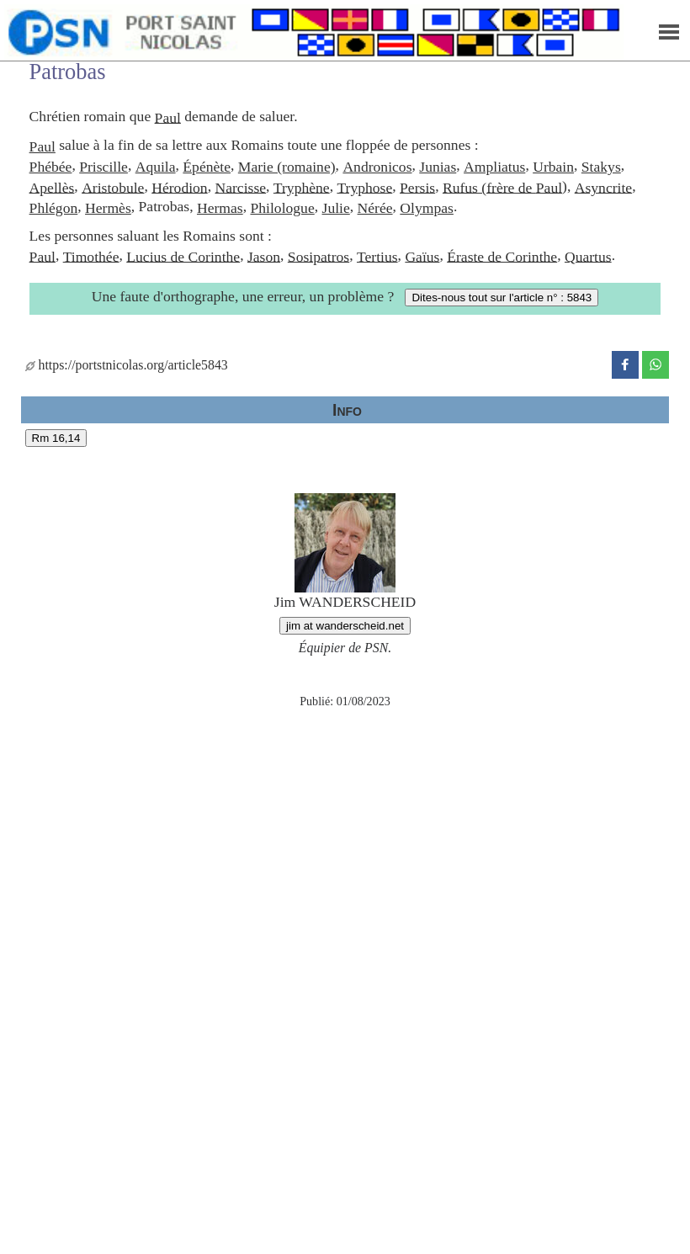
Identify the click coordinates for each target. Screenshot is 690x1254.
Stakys (601, 166)
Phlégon (53, 207)
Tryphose (364, 186)
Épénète (207, 166)
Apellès (52, 186)
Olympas (427, 207)
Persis (417, 186)
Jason (263, 255)
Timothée (91, 255)
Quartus (588, 255)
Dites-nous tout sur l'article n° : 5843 (501, 297)
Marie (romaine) (287, 166)
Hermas (220, 207)
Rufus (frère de (489, 186)
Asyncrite (603, 186)
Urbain (553, 166)
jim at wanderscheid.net (345, 625)
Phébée (50, 166)
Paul (168, 117)
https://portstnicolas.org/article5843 (126, 365)
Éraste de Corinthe (502, 255)
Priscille (103, 166)
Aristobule (113, 186)
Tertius (377, 255)
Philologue (282, 207)
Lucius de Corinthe (183, 255)
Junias (437, 166)
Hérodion (179, 186)
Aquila (155, 166)
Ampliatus (494, 166)
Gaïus (422, 255)
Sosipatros (318, 255)
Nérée (375, 207)
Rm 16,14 (56, 438)
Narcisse (240, 186)
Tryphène (301, 186)
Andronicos (376, 166)
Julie (336, 207)
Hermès (108, 207)
